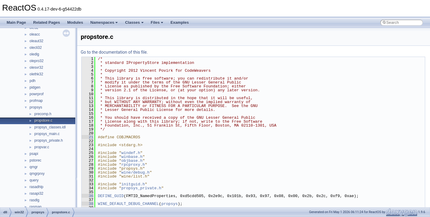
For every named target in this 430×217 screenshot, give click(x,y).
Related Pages (46, 22)
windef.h (130, 153)
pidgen (35, 87)
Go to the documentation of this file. (114, 52)
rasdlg (34, 200)
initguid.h (133, 184)
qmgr (34, 167)
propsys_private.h (48, 140)
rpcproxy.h (133, 164)
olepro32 (37, 61)
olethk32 (36, 74)
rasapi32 (36, 193)
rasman (36, 207)
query (34, 180)
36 (87, 196)
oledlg (34, 54)
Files (157, 22)
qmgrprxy (37, 173)
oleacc (35, 34)
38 (87, 203)
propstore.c (43, 120)
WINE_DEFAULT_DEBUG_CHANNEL (128, 203)
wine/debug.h (135, 172)
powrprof (37, 94)
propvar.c (41, 147)
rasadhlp (36, 187)
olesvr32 (36, 67)
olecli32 (36, 48)
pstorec (35, 160)
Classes (134, 22)
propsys (36, 107)
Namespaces (104, 22)
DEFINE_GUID (111, 196)
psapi (34, 154)
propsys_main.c (47, 134)
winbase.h (131, 156)
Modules (75, 22)
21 (87, 137)
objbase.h (131, 160)
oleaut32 (36, 41)
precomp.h (42, 114)
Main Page (16, 22)
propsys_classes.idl (50, 127)
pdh (33, 81)
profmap (36, 101)
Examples (179, 22)
